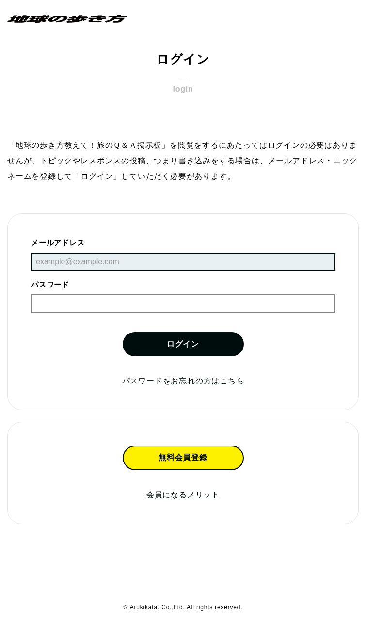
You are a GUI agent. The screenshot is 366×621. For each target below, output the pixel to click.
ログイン (183, 344)
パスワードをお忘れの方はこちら (183, 381)
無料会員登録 (183, 457)
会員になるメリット (183, 495)
